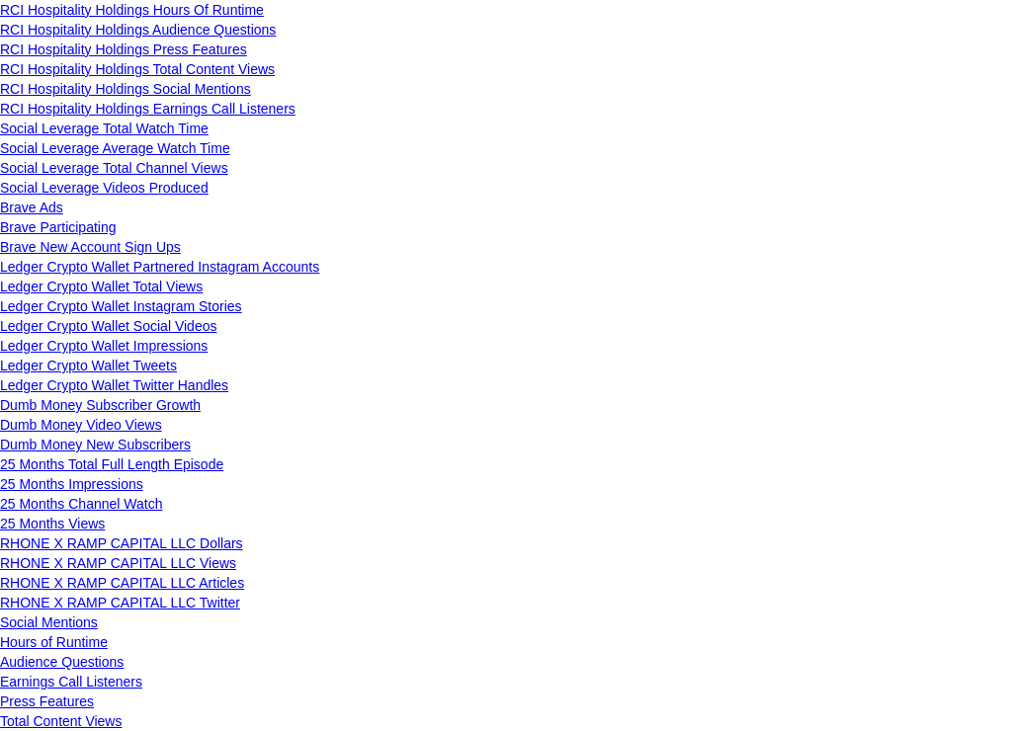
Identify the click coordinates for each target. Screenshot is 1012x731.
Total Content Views (61, 721)
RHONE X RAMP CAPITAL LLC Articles (122, 583)
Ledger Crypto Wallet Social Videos (108, 326)
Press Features (47, 701)
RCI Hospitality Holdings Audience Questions (138, 30)
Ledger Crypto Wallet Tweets (88, 365)
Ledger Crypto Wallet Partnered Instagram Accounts (159, 267)
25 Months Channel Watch (81, 504)
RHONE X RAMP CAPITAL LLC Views (118, 563)
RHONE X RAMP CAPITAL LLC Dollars (121, 543)
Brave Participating (58, 227)
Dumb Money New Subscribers (95, 444)
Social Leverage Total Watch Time (104, 128)
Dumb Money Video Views (81, 425)
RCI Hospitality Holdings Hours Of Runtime (132, 10)
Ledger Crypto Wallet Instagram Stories (121, 306)
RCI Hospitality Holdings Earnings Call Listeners (147, 109)
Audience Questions (62, 662)
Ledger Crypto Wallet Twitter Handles (114, 385)
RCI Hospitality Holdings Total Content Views (137, 69)
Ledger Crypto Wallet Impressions (104, 346)
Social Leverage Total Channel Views (114, 168)
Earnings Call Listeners (71, 682)
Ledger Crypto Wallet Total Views (101, 286)
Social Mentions (49, 622)
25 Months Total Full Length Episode (111, 464)
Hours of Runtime (54, 642)
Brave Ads (31, 207)
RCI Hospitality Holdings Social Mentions (125, 89)
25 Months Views (52, 523)
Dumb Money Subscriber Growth (100, 405)
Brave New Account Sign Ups (90, 247)
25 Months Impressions (71, 484)
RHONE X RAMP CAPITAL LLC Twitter (120, 602)
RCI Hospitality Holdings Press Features (123, 49)
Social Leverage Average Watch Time (115, 148)
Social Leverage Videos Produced (104, 188)
